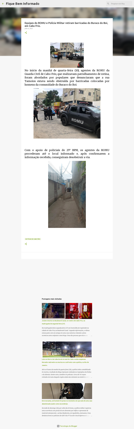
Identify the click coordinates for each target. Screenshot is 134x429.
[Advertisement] (67, 276)
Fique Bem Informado (22, 3)
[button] (26, 32)
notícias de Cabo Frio (32, 239)
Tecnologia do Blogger (67, 426)
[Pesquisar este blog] (121, 3)
